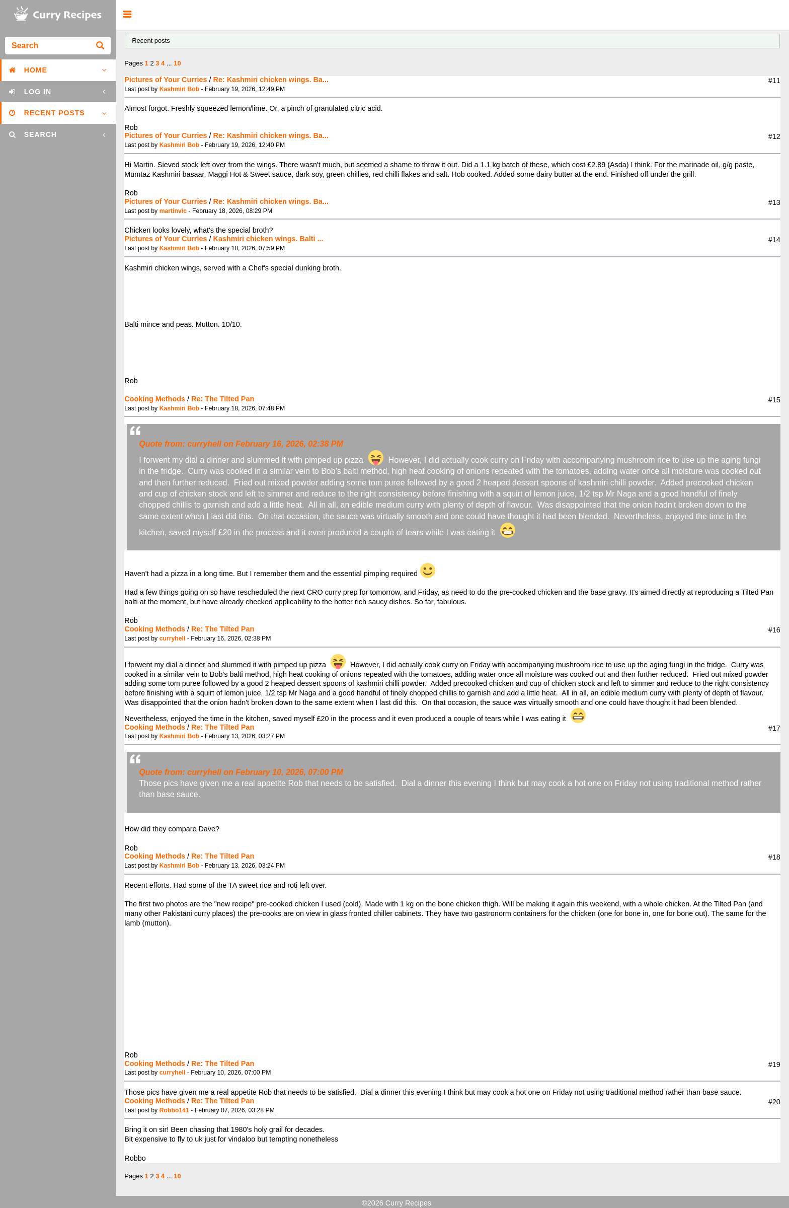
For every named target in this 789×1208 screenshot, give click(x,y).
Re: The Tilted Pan (222, 399)
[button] (127, 15)
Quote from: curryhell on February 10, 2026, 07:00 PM (241, 772)
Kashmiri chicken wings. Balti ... (268, 239)
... (170, 63)
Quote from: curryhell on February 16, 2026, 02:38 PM (241, 444)
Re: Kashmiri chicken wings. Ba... (271, 80)
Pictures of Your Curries (165, 80)
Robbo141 (174, 1110)
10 (177, 63)
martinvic (173, 211)
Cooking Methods (154, 399)
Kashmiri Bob (180, 89)
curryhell (173, 638)
